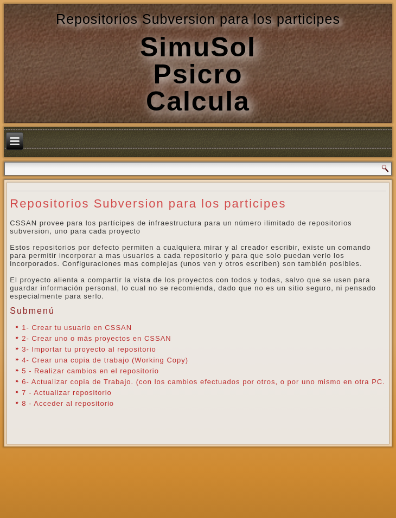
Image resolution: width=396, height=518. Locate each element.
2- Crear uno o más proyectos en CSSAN (96, 338)
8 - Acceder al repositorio (68, 403)
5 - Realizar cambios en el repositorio (90, 371)
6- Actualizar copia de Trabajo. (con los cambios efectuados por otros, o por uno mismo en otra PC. (203, 382)
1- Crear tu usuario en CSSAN (77, 327)
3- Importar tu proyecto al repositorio (89, 349)
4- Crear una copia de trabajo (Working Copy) (105, 360)
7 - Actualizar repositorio (66, 392)
